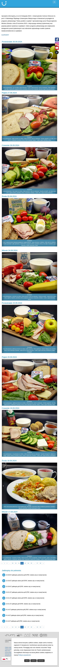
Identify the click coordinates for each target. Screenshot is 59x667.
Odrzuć (27, 660)
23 (15, 627)
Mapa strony (7, 650)
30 (15, 563)
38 (40, 563)
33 (25, 563)
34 (28, 563)
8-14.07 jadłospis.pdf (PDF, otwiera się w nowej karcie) (21, 621)
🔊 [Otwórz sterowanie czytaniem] (57, 52)
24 (19, 627)
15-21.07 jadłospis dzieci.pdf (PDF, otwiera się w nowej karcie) (23, 598)
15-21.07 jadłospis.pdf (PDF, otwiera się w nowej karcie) (21, 603)
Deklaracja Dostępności (10, 654)
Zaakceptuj (40, 660)
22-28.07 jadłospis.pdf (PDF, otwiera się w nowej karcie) (21, 586)
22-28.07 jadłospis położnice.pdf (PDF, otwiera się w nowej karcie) (24, 574)
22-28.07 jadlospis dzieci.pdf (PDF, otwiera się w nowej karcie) (23, 580)
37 (37, 563)
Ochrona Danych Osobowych (11, 652)
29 (12, 563)
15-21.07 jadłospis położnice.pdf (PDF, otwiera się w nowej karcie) (24, 592)
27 (28, 627)
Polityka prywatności (9, 649)
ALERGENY (5, 35)
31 (19, 563)
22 (12, 627)
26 (25, 627)
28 (31, 627)
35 (31, 563)
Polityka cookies (8, 647)
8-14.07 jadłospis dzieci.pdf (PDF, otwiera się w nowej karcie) (22, 615)
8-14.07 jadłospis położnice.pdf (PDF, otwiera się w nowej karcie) (24, 609)
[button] (3, 67)
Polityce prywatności (24, 655)
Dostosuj (33, 660)
